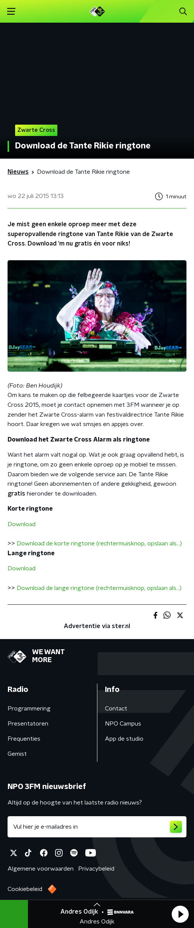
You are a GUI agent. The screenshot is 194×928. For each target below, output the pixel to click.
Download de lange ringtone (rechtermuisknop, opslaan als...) (99, 588)
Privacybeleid (96, 869)
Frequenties (24, 739)
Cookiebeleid (25, 889)
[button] (180, 914)
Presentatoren (28, 724)
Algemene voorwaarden (41, 869)
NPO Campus (123, 724)
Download (21, 524)
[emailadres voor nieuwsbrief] (97, 826)
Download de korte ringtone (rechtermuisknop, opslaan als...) (99, 543)
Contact (116, 709)
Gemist (17, 754)
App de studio (124, 739)
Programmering (29, 709)
